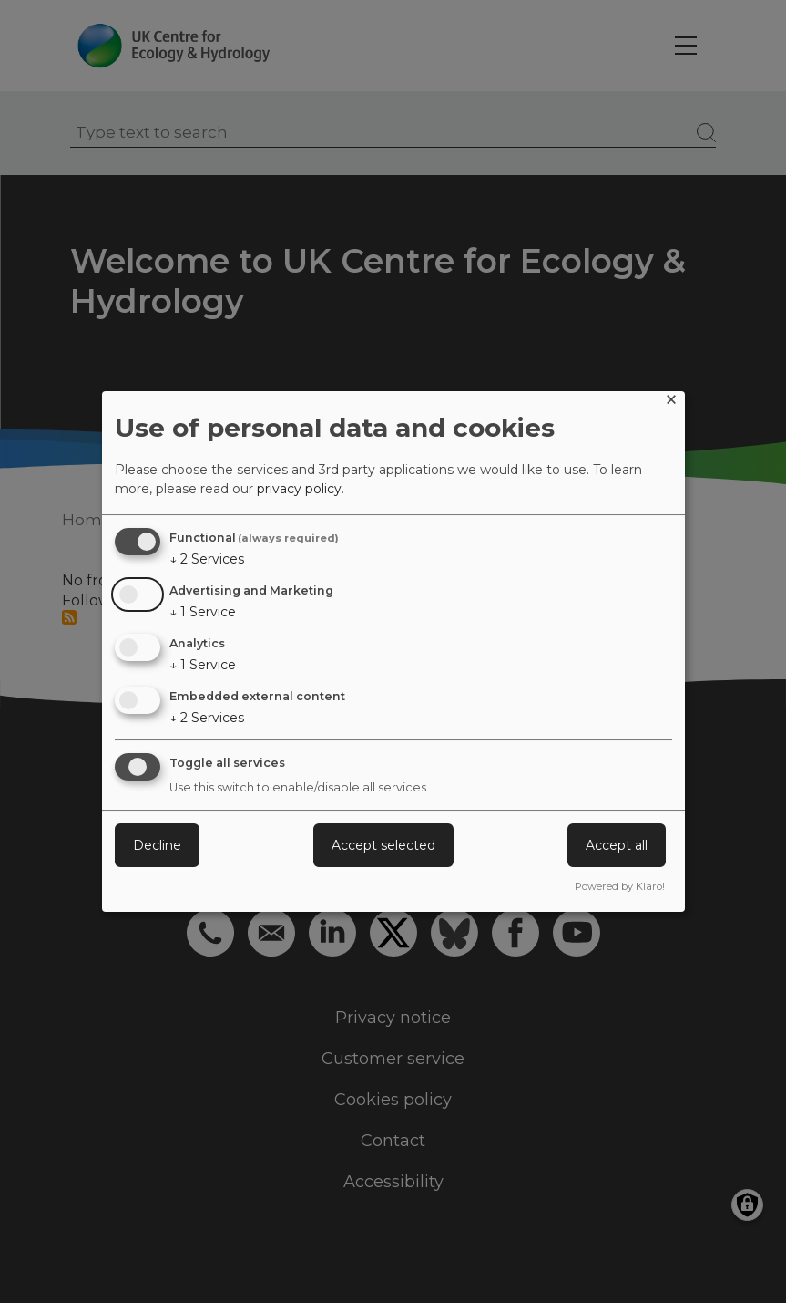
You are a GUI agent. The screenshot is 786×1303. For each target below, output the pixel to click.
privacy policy (299, 489)
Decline (157, 845)
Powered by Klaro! (620, 886)
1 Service (202, 612)
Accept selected (383, 845)
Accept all (617, 845)
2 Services (206, 559)
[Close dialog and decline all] (671, 402)
